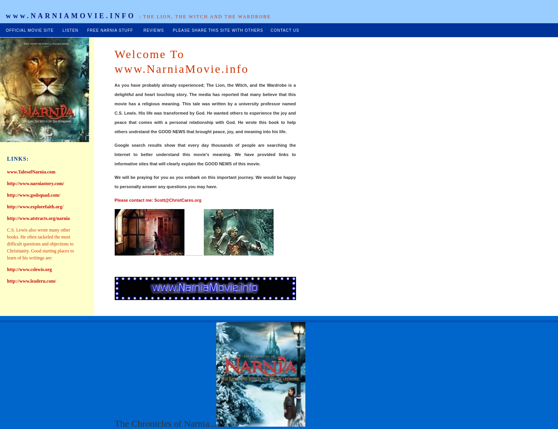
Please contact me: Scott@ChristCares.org (158, 200)
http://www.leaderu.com (31, 281)
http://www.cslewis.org (29, 269)
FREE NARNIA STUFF (110, 30)
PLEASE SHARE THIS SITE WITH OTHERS (218, 30)
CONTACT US (284, 30)
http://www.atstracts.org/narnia (38, 218)
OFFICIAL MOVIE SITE (30, 30)
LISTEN (70, 30)
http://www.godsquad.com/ (33, 195)
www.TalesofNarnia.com (31, 172)
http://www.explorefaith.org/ (35, 206)
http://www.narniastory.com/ (35, 183)
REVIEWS (153, 30)
